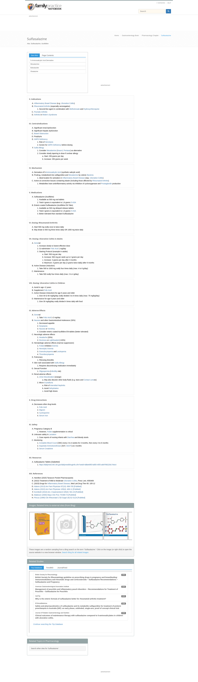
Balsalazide (34, 68)
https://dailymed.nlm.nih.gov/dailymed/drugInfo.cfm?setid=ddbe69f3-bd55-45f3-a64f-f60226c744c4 (77, 465)
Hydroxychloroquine (91, 109)
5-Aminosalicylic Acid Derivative (42, 60)
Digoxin (42, 410)
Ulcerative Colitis (67, 103)
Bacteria (90, 175)
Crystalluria (48, 383)
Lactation (52, 434)
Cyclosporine (44, 413)
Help (169, 3)
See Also (34, 55)
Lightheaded (54, 340)
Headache (43, 337)
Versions (161, 3)
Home (116, 35)
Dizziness (43, 340)
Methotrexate (74, 109)
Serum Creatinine (46, 449)
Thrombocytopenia (46, 354)
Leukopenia (61, 351)
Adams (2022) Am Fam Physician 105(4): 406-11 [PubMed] (57, 489)
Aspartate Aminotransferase (50, 446)
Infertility (54, 371)
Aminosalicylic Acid (53, 172)
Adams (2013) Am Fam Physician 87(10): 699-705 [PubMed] (57, 486)
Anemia (55, 346)
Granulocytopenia (46, 351)
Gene (36, 243)
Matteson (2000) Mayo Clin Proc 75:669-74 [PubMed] (55, 495)
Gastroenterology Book (130, 35)
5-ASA (73, 202)
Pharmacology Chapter (150, 35)
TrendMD (49, 568)
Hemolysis (49, 142)
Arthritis (37, 115)
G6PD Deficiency (41, 139)
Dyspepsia (43, 326)
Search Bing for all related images (75, 552)
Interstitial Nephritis (57, 385)
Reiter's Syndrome (49, 115)
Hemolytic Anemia (46, 349)
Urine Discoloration (46, 377)
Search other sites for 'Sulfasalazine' (44, 648)
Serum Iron (43, 416)
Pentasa (67, 150)
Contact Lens (89, 380)
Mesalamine (34, 64)
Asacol (60, 150)
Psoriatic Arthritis (40, 112)
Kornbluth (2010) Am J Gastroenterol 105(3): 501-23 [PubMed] (58, 492)
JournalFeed (62, 568)
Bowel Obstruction (41, 134)
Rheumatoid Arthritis (42, 106)
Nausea (37, 320)
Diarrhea (70, 437)
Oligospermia (44, 371)
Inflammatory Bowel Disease (45, 103)
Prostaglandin (106, 184)
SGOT (68, 446)
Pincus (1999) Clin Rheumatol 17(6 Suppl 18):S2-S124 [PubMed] (59, 498)
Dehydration (54, 388)
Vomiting (51, 329)
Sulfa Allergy (39, 148)
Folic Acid (54, 249)
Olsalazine (34, 71)
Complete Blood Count (48, 443)
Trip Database (36, 568)
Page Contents (48, 55)
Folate (41, 346)
